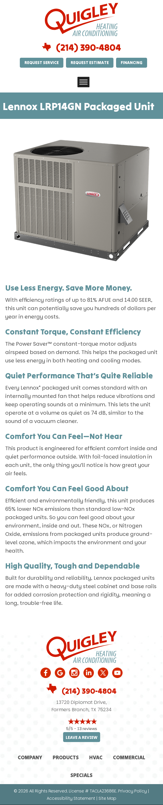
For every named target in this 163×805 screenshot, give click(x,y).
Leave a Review (82, 737)
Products (66, 757)
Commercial (129, 757)
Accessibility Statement (71, 798)
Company (30, 757)
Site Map (107, 798)
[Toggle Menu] (83, 81)
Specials (81, 775)
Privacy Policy (132, 791)
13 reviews (87, 728)
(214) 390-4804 (88, 47)
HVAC (95, 757)
